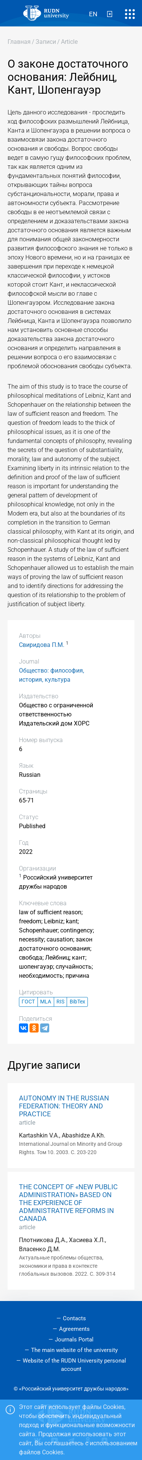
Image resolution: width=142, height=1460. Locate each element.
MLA (45, 1002)
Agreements (74, 1329)
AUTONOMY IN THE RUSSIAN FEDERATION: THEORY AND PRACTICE (64, 1106)
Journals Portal (74, 1339)
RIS (60, 1002)
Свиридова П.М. (41, 644)
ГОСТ (28, 1002)
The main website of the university (74, 1350)
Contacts (74, 1318)
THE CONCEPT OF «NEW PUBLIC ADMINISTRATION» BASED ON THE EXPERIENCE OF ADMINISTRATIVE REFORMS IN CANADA (68, 1202)
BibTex (77, 1002)
